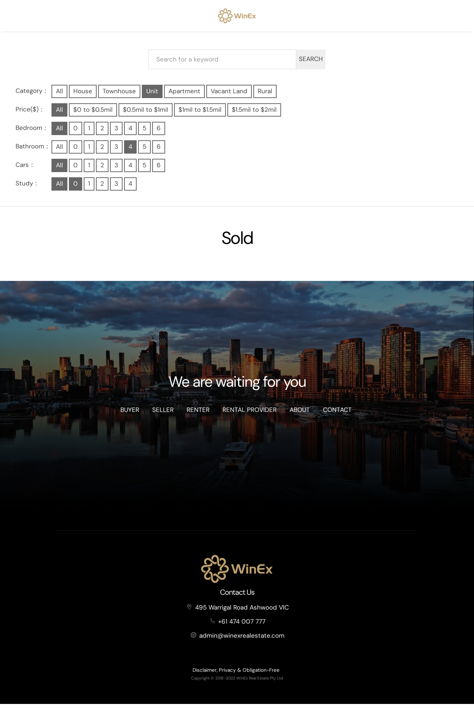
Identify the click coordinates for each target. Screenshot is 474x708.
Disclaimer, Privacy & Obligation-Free (236, 674)
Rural (265, 95)
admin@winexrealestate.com (241, 639)
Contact (337, 414)
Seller (163, 414)
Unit (152, 95)
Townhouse (119, 95)
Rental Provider (250, 414)
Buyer (129, 414)
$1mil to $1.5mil (199, 114)
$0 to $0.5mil (93, 114)
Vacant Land (229, 95)
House (82, 95)
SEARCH (311, 63)
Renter (198, 414)
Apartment (184, 95)
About (300, 414)
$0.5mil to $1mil (145, 114)
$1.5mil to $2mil (254, 114)
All (59, 95)
